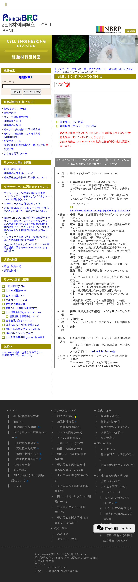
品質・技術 (61, 528)
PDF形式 (78, 121)
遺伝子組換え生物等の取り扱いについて (26, 177)
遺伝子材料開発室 (27, 453)
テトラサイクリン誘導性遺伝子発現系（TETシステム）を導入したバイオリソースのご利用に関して (27, 196)
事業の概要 (20, 469)
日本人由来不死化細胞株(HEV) (22, 324)
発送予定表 (108, 437)
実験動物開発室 (25, 442)
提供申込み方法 (110, 416)
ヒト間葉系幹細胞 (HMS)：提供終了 (25, 337)
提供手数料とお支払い (115, 426)
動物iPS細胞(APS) (15, 304)
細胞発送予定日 (12, 121)
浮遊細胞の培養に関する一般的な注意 (24, 145)
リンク (17, 485)
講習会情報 (11, 270)
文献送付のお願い (112, 432)
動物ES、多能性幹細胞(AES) (21, 308)
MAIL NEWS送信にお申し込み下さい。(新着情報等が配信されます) (22, 354)
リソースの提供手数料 (16, 117)
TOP (13, 410)
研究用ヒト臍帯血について (24, 316)
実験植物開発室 (25, 448)
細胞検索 (26, 77)
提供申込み (10, 113)
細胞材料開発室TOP (26, 416)
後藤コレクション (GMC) (19, 333)
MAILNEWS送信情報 (118, 508)
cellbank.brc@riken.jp (63, 570)
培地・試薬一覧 (12, 169)
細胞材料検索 (67, 421)
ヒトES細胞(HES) (15, 295)
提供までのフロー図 (15, 108)
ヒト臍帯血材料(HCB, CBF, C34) (23, 312)
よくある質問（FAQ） (16, 153)
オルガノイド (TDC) (70, 443)
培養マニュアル (12, 141)
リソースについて (65, 410)
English (18, 421)
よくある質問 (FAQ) (114, 486)
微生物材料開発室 (27, 459)
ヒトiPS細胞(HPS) (16, 290)
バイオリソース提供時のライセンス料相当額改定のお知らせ (26, 230)
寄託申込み (104, 443)
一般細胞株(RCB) (15, 286)
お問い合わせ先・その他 (112, 475)
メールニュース (110, 491)
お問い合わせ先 (110, 481)
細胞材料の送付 (12, 125)
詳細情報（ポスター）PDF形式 (78, 125)
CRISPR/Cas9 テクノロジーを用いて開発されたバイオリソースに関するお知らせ (26, 211)
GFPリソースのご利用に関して (22, 203)
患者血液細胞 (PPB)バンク (20, 320)
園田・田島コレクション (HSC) (23, 329)
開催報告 (65, 121)
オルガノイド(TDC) (16, 299)
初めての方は (67, 416)
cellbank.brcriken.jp (103, 351)
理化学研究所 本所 (26, 426)
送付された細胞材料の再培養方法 (22, 129)
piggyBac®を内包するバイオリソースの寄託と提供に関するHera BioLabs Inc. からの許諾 (26, 247)
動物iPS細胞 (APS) (69, 448)
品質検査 (9, 149)
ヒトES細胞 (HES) (69, 437)
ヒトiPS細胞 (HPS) (69, 432)
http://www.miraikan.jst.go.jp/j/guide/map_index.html (100, 209)
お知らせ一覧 (21, 464)
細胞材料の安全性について (18, 173)
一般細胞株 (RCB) (68, 426)
